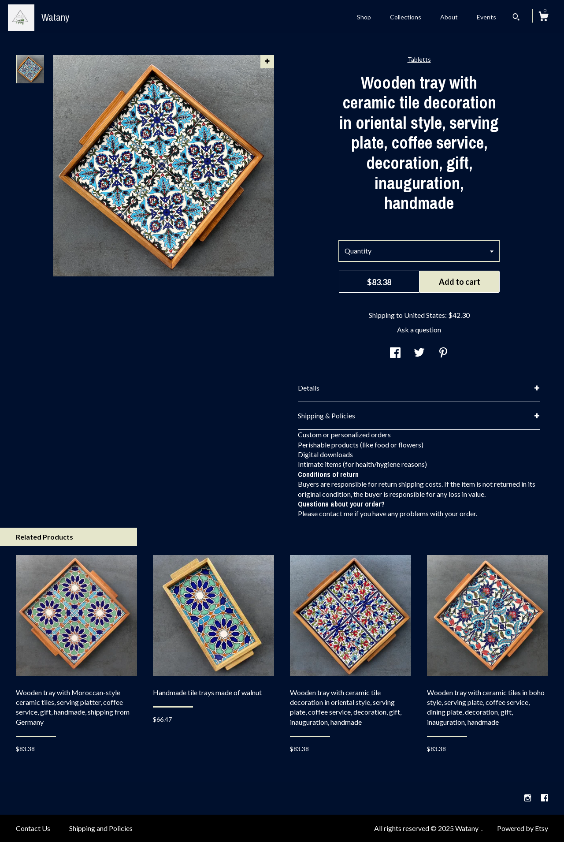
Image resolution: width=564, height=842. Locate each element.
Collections (405, 17)
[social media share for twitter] (419, 353)
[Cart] (543, 17)
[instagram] (528, 798)
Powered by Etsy (522, 828)
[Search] (516, 18)
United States (424, 315)
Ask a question (419, 329)
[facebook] (544, 798)
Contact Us (33, 828)
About (449, 17)
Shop (364, 17)
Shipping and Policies (101, 828)
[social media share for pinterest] (443, 353)
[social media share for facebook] (395, 353)
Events (486, 17)
